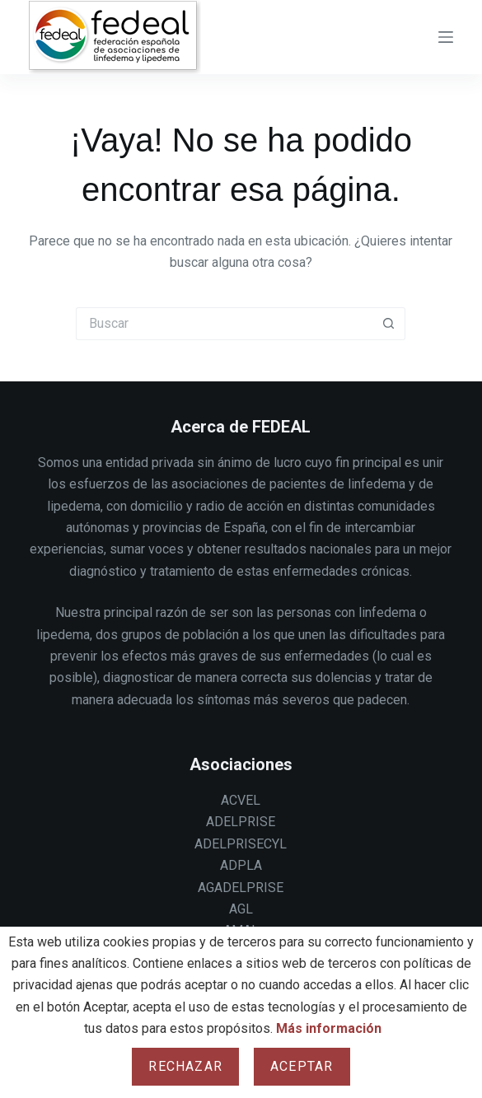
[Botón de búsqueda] (388, 323)
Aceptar (301, 1066)
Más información (328, 1028)
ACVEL (240, 800)
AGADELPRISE (240, 887)
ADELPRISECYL (240, 844)
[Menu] (445, 37)
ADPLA (241, 865)
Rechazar (185, 1066)
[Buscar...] (224, 323)
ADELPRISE (240, 821)
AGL (241, 909)
